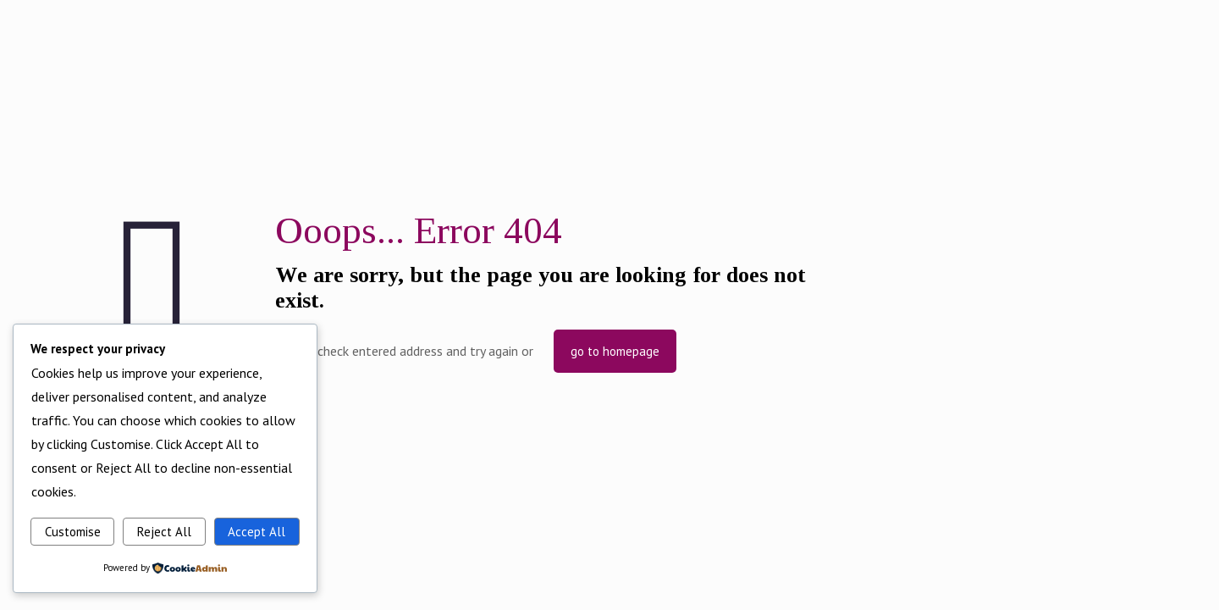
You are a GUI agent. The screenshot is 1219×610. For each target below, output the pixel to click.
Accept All (256, 532)
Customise (73, 532)
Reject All (164, 532)
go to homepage (615, 351)
